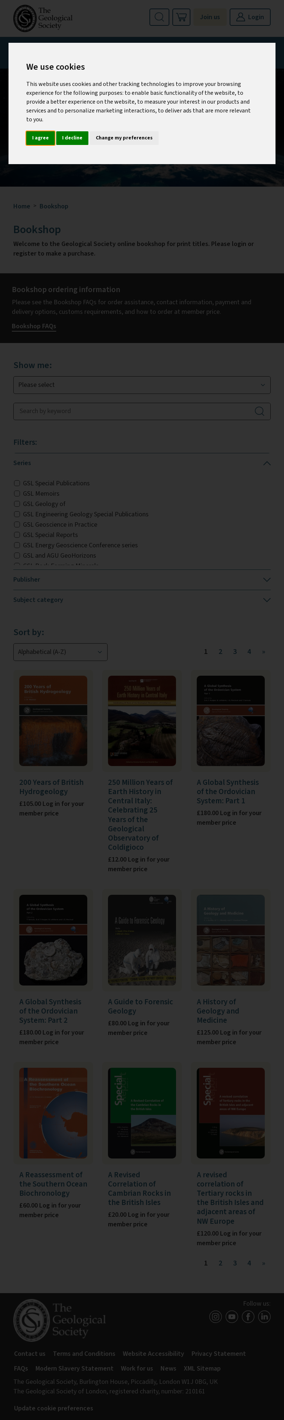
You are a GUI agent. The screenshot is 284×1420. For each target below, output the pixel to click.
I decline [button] (72, 138)
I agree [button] (40, 138)
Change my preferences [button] (124, 138)
